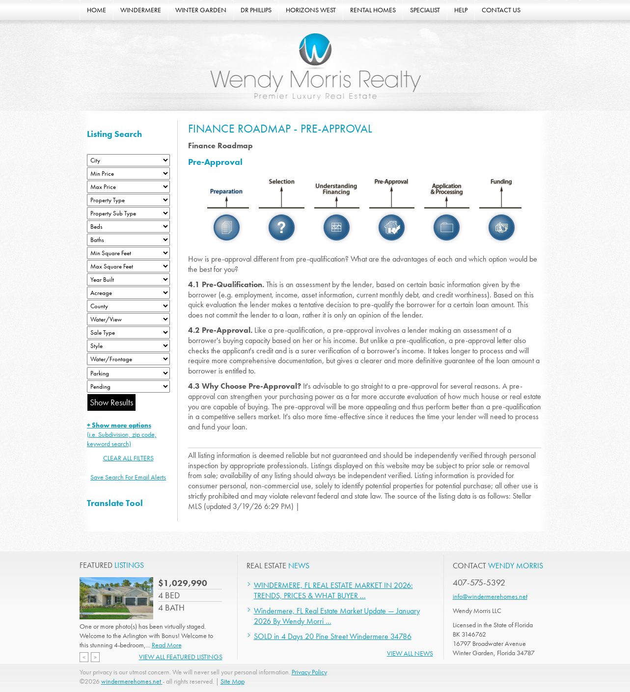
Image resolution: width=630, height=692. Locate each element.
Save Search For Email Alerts (128, 477)
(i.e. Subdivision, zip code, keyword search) (122, 434)
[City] (128, 160)
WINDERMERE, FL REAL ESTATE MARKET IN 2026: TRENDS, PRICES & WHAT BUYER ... (333, 590)
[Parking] (128, 373)
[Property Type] (128, 200)
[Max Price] (128, 187)
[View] (128, 319)
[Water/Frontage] (128, 359)
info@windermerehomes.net (490, 596)
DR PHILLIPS (256, 9)
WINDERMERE (140, 9)
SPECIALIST (425, 9)
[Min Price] (128, 173)
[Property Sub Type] (128, 213)
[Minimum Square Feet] (128, 253)
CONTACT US (501, 9)
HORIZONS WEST (311, 9)
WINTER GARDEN (200, 9)
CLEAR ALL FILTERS (128, 457)
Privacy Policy (309, 671)
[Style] (128, 346)
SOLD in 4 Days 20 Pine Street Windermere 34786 (332, 636)
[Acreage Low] (128, 293)
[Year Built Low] (128, 279)
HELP (460, 9)
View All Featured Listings (180, 656)
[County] (128, 306)
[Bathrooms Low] (128, 240)
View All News (410, 653)
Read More (167, 644)
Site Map (232, 681)
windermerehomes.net (132, 681)
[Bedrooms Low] (128, 226)
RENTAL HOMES (373, 9)
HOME (96, 9)
